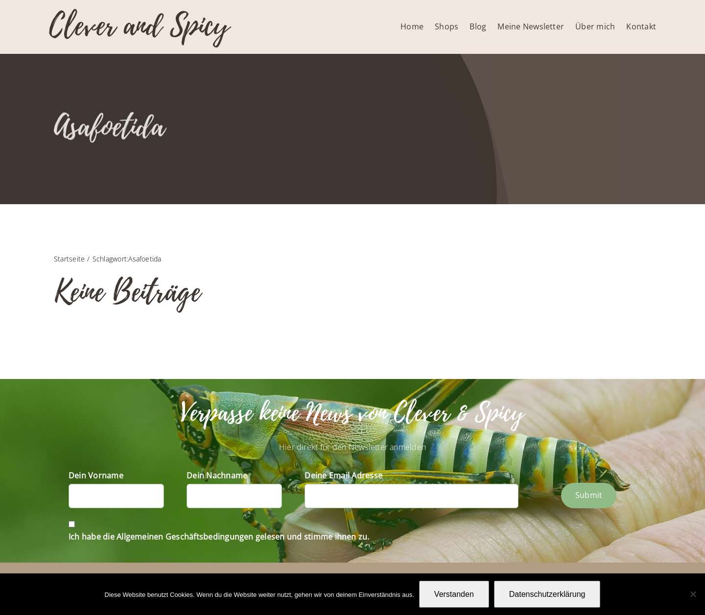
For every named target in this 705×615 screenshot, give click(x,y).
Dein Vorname (96, 475)
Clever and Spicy (139, 25)
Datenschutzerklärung (547, 594)
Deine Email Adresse (343, 475)
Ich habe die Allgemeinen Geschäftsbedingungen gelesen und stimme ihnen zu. (219, 536)
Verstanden (454, 594)
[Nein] (693, 594)
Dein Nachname (217, 475)
